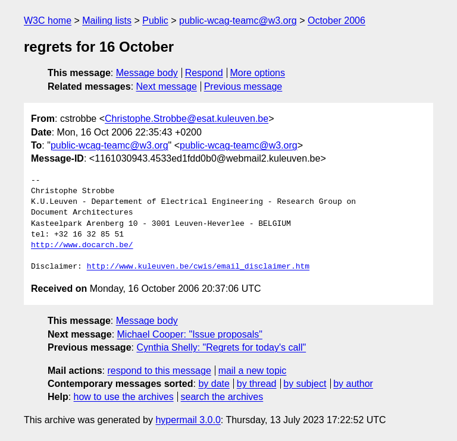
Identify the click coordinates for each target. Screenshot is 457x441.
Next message (166, 86)
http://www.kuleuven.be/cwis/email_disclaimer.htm (198, 267)
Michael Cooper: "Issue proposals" (189, 334)
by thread (257, 384)
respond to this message (159, 371)
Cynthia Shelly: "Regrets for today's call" (221, 347)
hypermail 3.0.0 (187, 420)
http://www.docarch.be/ (82, 245)
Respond (204, 73)
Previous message (243, 86)
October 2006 (336, 20)
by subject (304, 384)
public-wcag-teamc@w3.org (238, 20)
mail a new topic (252, 371)
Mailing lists (107, 20)
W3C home (47, 20)
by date (213, 384)
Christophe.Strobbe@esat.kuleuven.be (186, 119)
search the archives (222, 397)
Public (155, 20)
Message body (147, 73)
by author (353, 384)
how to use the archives (124, 397)
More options (258, 73)
